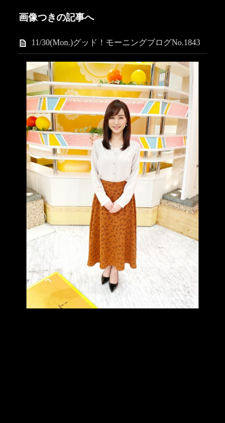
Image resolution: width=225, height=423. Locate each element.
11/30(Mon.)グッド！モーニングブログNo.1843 (116, 42)
